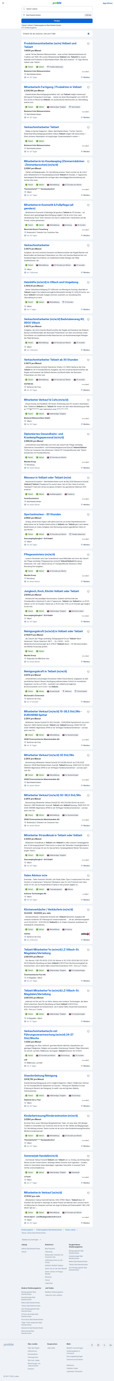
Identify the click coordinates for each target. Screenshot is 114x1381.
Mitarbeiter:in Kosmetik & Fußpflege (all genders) (48, 206)
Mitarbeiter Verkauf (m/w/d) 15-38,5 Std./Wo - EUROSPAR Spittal (53, 713)
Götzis (47, 1280)
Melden (85, 77)
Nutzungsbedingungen (75, 1356)
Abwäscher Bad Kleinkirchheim (32, 1328)
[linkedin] (110, 1345)
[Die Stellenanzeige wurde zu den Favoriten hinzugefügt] (88, 43)
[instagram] (98, 1345)
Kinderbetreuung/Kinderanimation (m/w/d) (51, 1115)
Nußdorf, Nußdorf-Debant (54, 1265)
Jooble (16, 1376)
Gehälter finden (72, 1368)
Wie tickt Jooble (33, 1360)
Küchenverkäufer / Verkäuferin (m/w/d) (48, 909)
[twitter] (104, 1345)
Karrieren (31, 1369)
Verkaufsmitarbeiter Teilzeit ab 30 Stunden (51, 359)
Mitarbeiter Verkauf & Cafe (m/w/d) (46, 399)
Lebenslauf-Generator (74, 1371)
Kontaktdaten (33, 1354)
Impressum (70, 1365)
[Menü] (3, 3)
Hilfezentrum (32, 1351)
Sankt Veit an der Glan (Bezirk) (56, 1268)
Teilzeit (23, 1252)
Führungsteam (33, 1357)
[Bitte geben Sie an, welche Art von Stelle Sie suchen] (57, 9)
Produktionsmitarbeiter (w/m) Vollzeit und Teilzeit (50, 45)
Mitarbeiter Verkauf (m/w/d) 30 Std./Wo (49, 755)
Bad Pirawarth (50, 1249)
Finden (57, 21)
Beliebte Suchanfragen (32, 1240)
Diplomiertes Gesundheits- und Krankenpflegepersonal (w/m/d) (44, 435)
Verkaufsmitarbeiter (37, 245)
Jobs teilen (51, 1348)
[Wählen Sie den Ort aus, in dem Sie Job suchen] (57, 15)
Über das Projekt (33, 1348)
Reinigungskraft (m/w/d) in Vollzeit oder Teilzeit (53, 631)
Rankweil (48, 1277)
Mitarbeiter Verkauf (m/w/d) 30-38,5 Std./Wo (52, 795)
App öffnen (108, 3)
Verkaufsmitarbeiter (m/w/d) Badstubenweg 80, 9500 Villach (54, 321)
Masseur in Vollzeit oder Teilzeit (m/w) (47, 477)
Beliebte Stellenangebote (54, 1292)
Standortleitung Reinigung (40, 1075)
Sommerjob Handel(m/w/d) (41, 1155)
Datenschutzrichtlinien (75, 1359)
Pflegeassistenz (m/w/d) (39, 554)
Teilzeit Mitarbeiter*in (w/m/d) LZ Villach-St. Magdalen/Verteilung (51, 951)
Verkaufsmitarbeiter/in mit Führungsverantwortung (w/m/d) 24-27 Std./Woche (48, 1034)
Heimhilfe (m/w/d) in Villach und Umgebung (51, 282)
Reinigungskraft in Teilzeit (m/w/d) (45, 671)
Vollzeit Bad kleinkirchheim (30, 1249)
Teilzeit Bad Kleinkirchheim (78, 1264)
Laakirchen (49, 1283)
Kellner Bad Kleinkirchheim (78, 1261)
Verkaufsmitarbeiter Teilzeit (41, 127)
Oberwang (48, 1252)
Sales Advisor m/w (35, 875)
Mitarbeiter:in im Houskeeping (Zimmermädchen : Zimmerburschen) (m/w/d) (54, 163)
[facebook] (92, 1345)
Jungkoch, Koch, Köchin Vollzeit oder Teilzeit (51, 591)
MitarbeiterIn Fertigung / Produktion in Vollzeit (53, 87)
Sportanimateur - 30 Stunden (42, 514)
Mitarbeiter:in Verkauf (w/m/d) (43, 1192)
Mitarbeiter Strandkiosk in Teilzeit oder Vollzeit (53, 835)
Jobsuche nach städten (53, 1295)
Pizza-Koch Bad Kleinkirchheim (32, 1319)
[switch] (89, 34)
